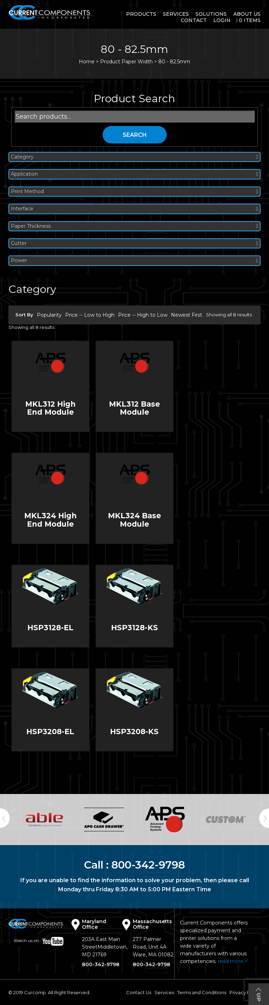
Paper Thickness (134, 226)
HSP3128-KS (134, 627)
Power (134, 260)
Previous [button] (5, 818)
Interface (134, 208)
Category (134, 157)
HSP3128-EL (50, 627)
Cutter (134, 243)
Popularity (49, 315)
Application (134, 174)
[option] (43, 819)
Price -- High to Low (142, 315)
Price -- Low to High (90, 315)
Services (176, 14)
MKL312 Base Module (134, 408)
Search (135, 135)
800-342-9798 (148, 864)
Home (87, 61)
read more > (233, 961)
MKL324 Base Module (134, 519)
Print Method (134, 191)
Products (141, 14)
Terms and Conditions (201, 992)
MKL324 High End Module (50, 519)
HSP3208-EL (50, 731)
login (221, 20)
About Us (247, 14)
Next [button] (264, 818)
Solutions (211, 14)
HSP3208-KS (134, 731)
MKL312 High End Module (50, 408)
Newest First (186, 315)
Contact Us (138, 992)
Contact (194, 20)
